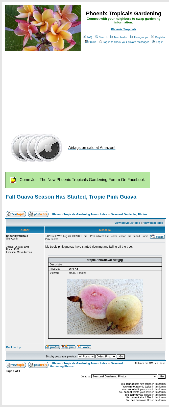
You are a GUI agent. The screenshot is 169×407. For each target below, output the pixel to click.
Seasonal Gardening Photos (129, 214)
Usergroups (139, 37)
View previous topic (127, 222)
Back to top (13, 347)
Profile (90, 41)
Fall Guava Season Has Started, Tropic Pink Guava (71, 197)
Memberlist (118, 37)
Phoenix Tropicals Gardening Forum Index (79, 214)
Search (101, 37)
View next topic (153, 222)
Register (158, 37)
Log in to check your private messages (124, 41)
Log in (157, 41)
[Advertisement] (66, 89)
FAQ (87, 37)
